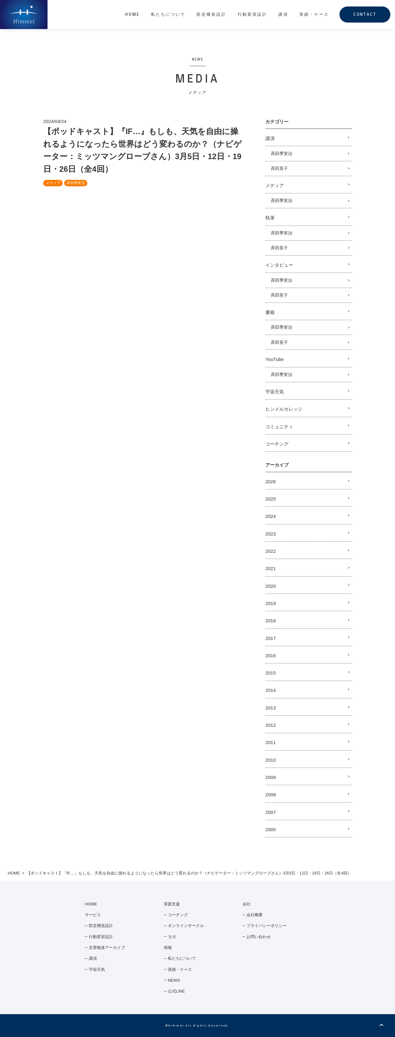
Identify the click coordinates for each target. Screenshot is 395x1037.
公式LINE (176, 991)
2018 (270, 620)
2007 (270, 812)
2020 (270, 586)
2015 (270, 672)
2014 (270, 690)
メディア (53, 183)
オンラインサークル (186, 925)
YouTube (274, 359)
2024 (270, 516)
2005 (270, 829)
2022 (270, 551)
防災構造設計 (211, 14)
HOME (132, 14)
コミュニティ (279, 426)
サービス (93, 914)
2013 (270, 707)
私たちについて (168, 14)
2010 (270, 760)
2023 (270, 533)
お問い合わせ (259, 936)
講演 (283, 14)
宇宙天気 (274, 391)
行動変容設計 (252, 14)
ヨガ (172, 936)
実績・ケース (314, 14)
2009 (270, 777)
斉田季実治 (75, 183)
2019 (270, 603)
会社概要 (255, 914)
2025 (270, 499)
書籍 (270, 312)
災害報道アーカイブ (107, 947)
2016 (270, 655)
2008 (270, 794)
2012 (270, 725)
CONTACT (364, 14)
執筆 (270, 217)
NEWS (174, 980)
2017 (270, 638)
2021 (270, 568)
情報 (168, 947)
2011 (270, 742)
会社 (247, 904)
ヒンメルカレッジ (283, 409)
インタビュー (279, 265)
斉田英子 (279, 168)
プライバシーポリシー (267, 925)
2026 (270, 481)
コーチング (277, 444)
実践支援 (172, 904)
